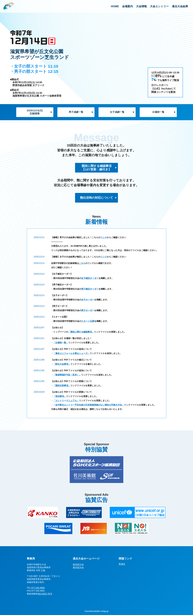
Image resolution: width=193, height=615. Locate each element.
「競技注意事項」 (61, 385)
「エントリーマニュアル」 (66, 400)
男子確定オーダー (90, 289)
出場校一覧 (158, 112)
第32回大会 (78, 564)
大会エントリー (159, 6)
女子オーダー (87, 300)
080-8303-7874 (45, 594)
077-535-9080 (38, 588)
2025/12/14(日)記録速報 (35, 112)
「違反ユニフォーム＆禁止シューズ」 (71, 353)
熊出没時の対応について (96, 197)
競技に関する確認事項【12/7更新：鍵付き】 (97, 167)
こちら (82, 263)
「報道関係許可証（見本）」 (67, 375)
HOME (115, 6)
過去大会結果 (180, 6)
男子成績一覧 (76, 112)
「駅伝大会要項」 (61, 364)
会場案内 (127, 6)
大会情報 (141, 6)
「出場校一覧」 (60, 342)
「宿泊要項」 (59, 396)
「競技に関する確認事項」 (81, 332)
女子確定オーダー (90, 278)
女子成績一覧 (117, 112)
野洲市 (122, 564)
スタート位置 (87, 321)
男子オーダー (87, 310)
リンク (103, 237)
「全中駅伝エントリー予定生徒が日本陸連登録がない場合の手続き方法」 (88, 405)
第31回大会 (78, 567)
